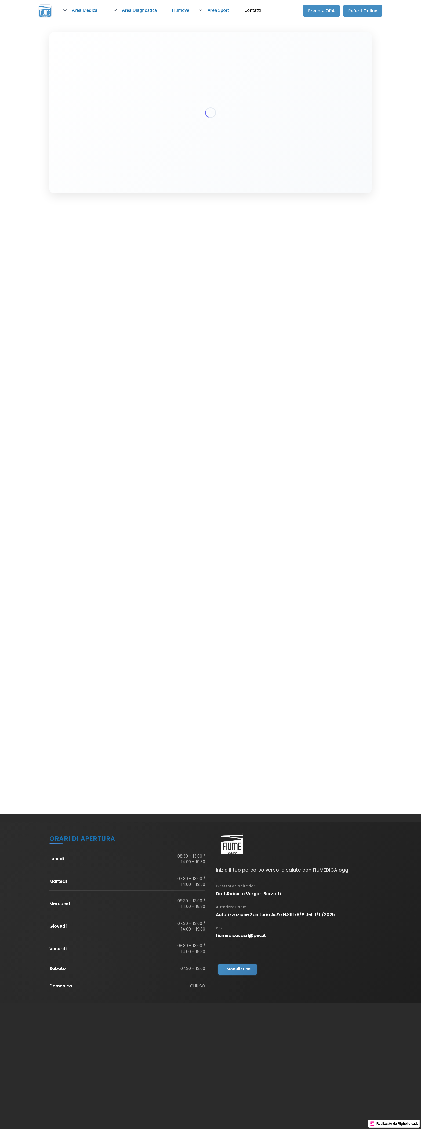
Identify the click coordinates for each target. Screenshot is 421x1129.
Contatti (252, 10)
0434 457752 (92, 335)
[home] (45, 10)
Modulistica (239, 969)
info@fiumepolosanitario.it (107, 346)
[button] (83, 11)
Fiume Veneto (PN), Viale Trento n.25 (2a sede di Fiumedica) (285, 328)
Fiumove (180, 10)
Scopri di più (103, 570)
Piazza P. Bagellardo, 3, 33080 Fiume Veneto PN (128, 325)
